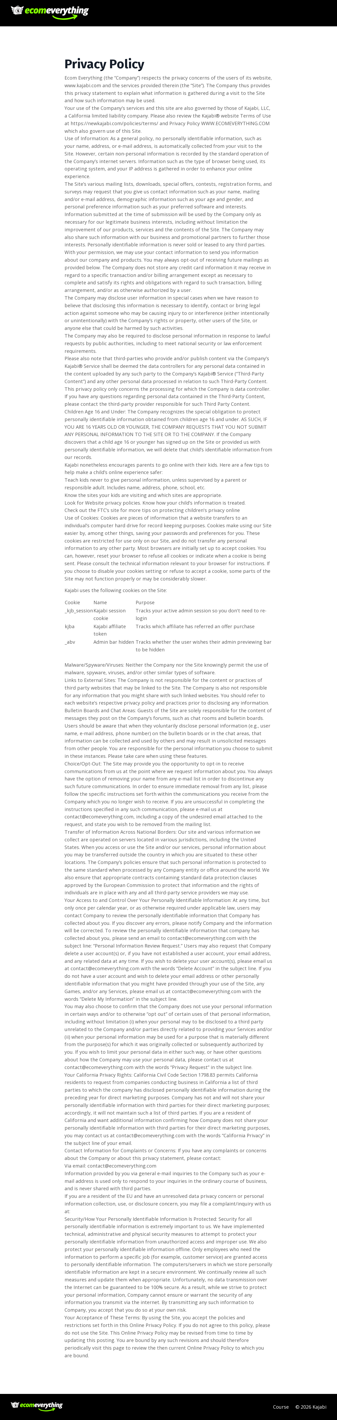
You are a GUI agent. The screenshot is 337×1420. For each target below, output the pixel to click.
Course (281, 1407)
